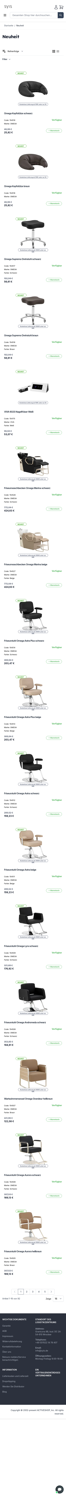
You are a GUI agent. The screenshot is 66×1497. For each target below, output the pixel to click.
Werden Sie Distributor (13, 1386)
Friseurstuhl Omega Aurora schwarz (22, 1175)
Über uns (6, 1352)
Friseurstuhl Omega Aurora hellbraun (23, 1251)
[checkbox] (54, 51)
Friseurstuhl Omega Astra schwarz (21, 793)
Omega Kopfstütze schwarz (18, 113)
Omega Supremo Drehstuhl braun (21, 335)
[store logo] (14, 6)
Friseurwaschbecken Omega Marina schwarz (27, 488)
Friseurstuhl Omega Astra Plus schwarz (24, 640)
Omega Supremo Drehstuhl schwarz (22, 259)
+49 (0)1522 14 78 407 (46, 1342)
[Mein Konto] (56, 7)
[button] (60, 1489)
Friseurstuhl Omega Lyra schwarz (21, 946)
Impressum (7, 1336)
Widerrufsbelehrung (12, 1341)
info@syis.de (41, 1350)
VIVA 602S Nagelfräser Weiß (18, 411)
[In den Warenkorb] (54, 131)
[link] (14, 1291)
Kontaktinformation (11, 1346)
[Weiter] (51, 1291)
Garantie (6, 1326)
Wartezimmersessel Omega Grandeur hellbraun (28, 1098)
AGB (4, 1331)
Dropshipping (8, 1381)
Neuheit (20, 25)
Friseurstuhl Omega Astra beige (20, 869)
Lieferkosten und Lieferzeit (15, 1376)
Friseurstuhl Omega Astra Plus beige (22, 717)
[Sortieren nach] (15, 51)
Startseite (8, 25)
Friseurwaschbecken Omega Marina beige (25, 564)
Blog (4, 1391)
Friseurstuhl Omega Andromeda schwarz (25, 1022)
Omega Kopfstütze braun (17, 186)
